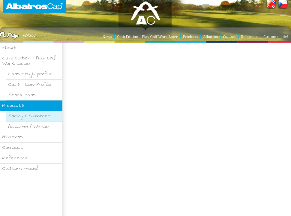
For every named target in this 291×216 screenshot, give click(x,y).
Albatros (210, 36)
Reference (249, 36)
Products (190, 36)
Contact (229, 36)
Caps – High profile (30, 74)
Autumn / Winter (29, 126)
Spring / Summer (29, 116)
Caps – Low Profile (29, 84)
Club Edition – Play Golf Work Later (147, 36)
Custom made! (275, 36)
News (107, 36)
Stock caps (22, 95)
